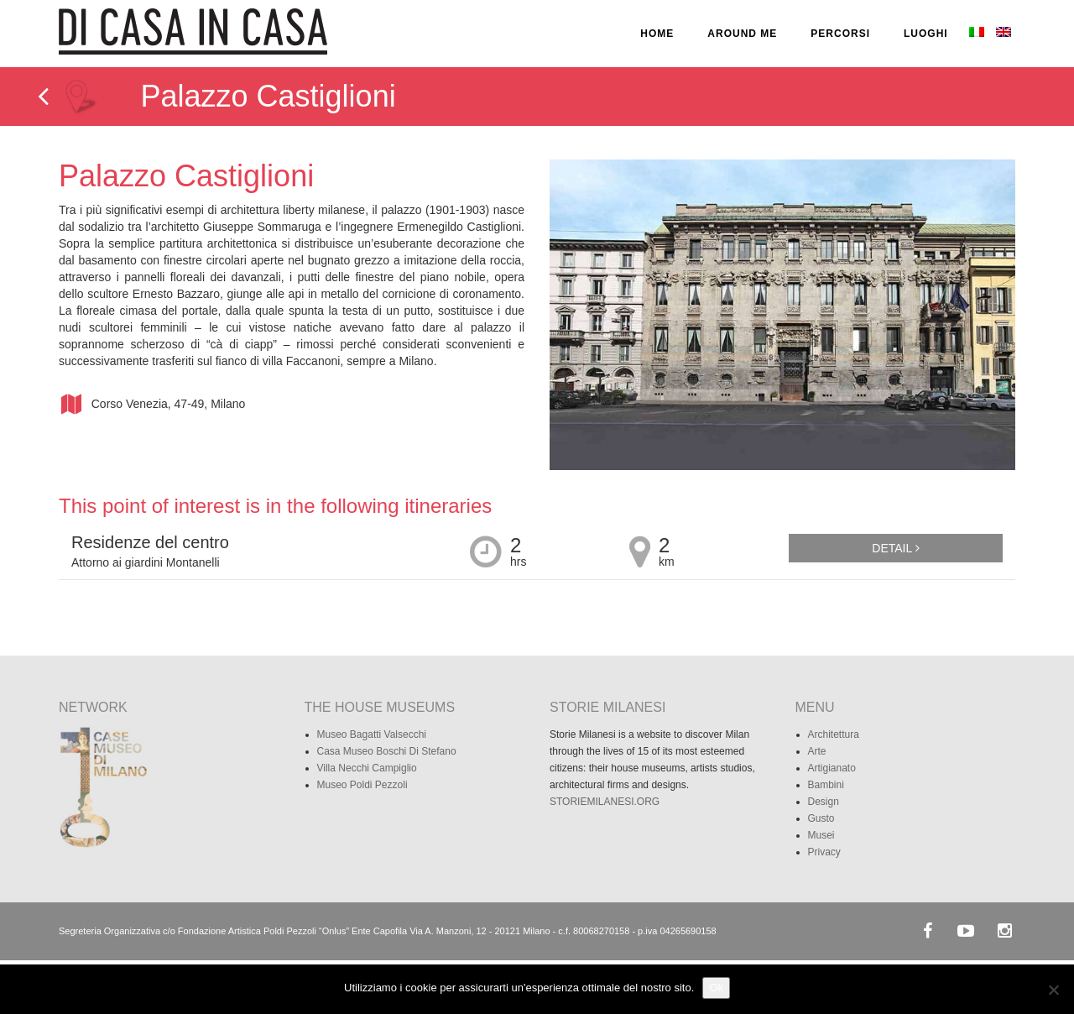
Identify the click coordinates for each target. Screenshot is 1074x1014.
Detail (895, 548)
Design (823, 802)
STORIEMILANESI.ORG (605, 802)
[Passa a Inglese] (1001, 33)
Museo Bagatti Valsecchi (372, 734)
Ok (716, 987)
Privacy (824, 852)
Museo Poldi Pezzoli (362, 785)
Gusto (821, 818)
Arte (817, 751)
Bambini (826, 785)
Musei (821, 835)
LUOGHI (926, 33)
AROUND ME (742, 33)
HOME (657, 33)
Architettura (833, 734)
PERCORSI (840, 33)
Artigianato (832, 768)
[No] (1053, 989)
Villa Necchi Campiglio (367, 768)
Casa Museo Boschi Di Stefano (386, 751)
